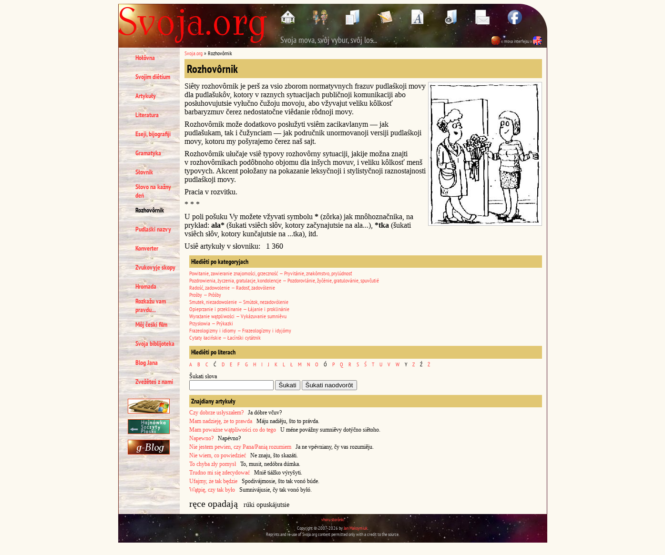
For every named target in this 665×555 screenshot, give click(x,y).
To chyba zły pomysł (212, 464)
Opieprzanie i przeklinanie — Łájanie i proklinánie (239, 309)
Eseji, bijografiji (153, 134)
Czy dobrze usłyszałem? (216, 412)
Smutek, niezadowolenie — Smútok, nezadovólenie (238, 301)
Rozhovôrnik (149, 210)
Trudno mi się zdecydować (219, 472)
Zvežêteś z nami (154, 381)
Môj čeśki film (151, 324)
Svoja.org (193, 53)
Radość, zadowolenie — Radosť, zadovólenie (232, 287)
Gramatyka (148, 153)
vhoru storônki (332, 519)
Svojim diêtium (152, 76)
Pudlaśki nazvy (153, 229)
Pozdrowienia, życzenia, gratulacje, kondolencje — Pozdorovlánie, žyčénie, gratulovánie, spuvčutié (284, 280)
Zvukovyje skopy (155, 267)
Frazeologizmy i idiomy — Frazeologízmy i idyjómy (240, 330)
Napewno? (201, 438)
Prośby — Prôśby (205, 294)
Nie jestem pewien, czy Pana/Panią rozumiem (240, 447)
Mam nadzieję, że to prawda (220, 421)
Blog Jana (146, 362)
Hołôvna (145, 57)
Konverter (146, 248)
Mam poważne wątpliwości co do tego (232, 429)
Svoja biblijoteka (154, 343)
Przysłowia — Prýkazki (211, 323)
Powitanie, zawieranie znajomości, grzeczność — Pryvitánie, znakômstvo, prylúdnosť (270, 273)
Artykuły (145, 95)
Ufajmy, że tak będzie (213, 481)
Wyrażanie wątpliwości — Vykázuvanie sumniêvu (237, 316)
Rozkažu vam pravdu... (150, 305)
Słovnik (144, 172)
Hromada (145, 286)
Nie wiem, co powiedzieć (217, 455)
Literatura (147, 115)
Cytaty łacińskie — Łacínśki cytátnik (225, 337)
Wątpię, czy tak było (212, 489)
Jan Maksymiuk (356, 528)
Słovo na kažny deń (153, 191)
